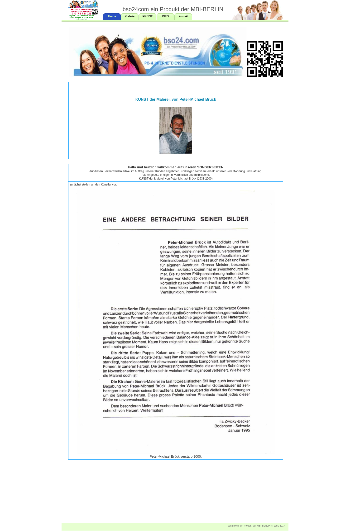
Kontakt (183, 16)
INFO (165, 16)
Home (112, 16)
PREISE (147, 16)
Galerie (129, 16)
